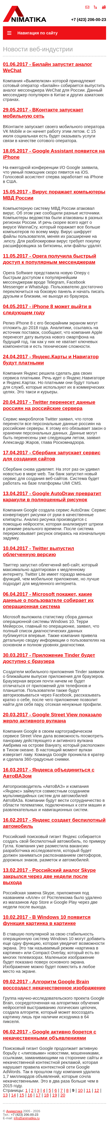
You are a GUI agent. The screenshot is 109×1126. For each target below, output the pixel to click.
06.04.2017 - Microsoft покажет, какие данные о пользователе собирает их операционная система (48, 600)
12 (96, 1090)
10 (80, 1090)
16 (30, 1095)
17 (38, 1095)
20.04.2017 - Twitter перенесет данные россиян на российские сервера (49, 405)
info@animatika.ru (27, 1118)
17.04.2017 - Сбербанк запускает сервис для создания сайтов (51, 456)
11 (88, 1090)
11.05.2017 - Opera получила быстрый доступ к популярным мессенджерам (49, 259)
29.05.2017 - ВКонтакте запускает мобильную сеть (43, 113)
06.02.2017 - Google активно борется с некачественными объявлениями (49, 1035)
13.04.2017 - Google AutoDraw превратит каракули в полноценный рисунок (52, 496)
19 (54, 1095)
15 (21, 1095)
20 (62, 1095)
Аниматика (14, 1111)
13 (5, 1095)
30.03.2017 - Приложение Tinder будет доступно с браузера (49, 658)
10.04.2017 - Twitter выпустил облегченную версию (38, 551)
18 (46, 1095)
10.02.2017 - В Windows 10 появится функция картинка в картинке (46, 920)
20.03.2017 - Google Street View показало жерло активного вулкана (52, 718)
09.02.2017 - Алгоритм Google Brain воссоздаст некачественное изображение (54, 985)
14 (13, 1095)
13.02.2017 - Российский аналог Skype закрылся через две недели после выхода (49, 876)
